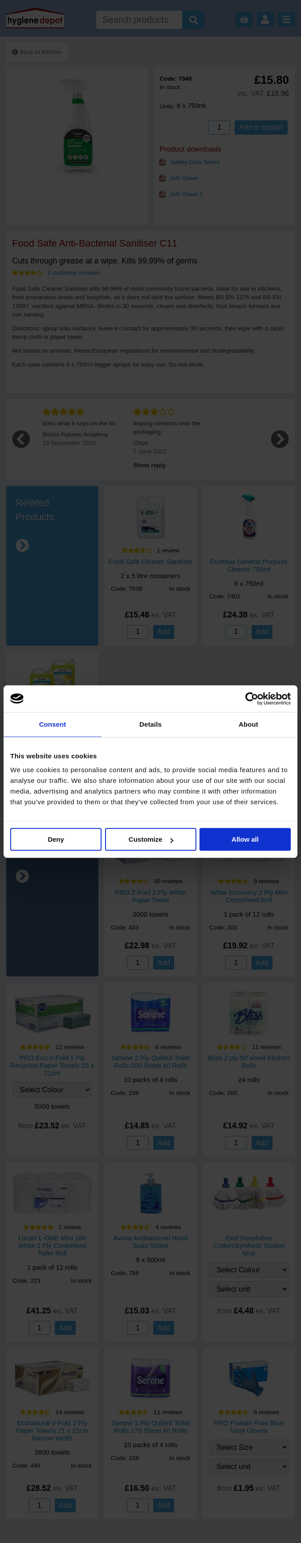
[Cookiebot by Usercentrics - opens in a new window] (252, 698)
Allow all (245, 839)
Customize (151, 839)
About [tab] (248, 724)
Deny (56, 839)
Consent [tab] (52, 724)
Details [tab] (150, 724)
